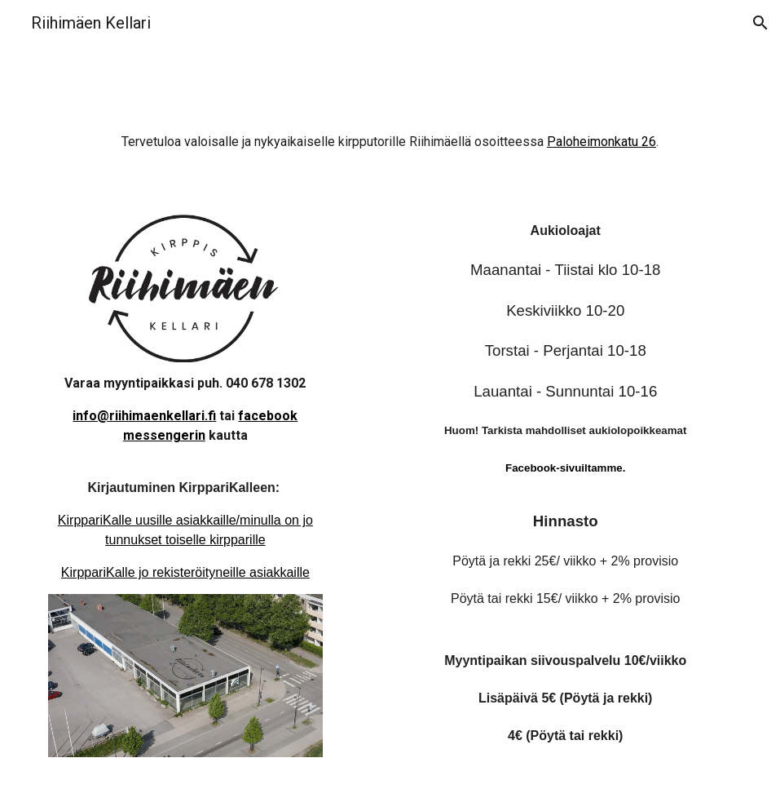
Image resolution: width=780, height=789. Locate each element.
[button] (760, 22)
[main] (390, 149)
